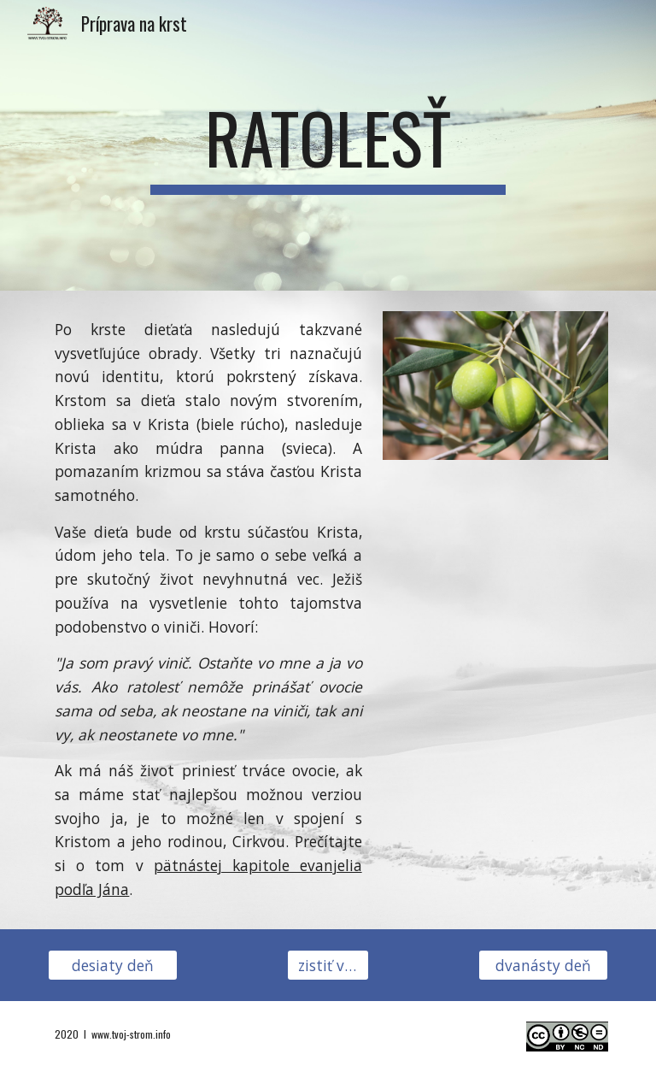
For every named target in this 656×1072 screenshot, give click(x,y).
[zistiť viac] (327, 964)
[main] (328, 145)
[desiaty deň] (112, 964)
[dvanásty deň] (542, 964)
